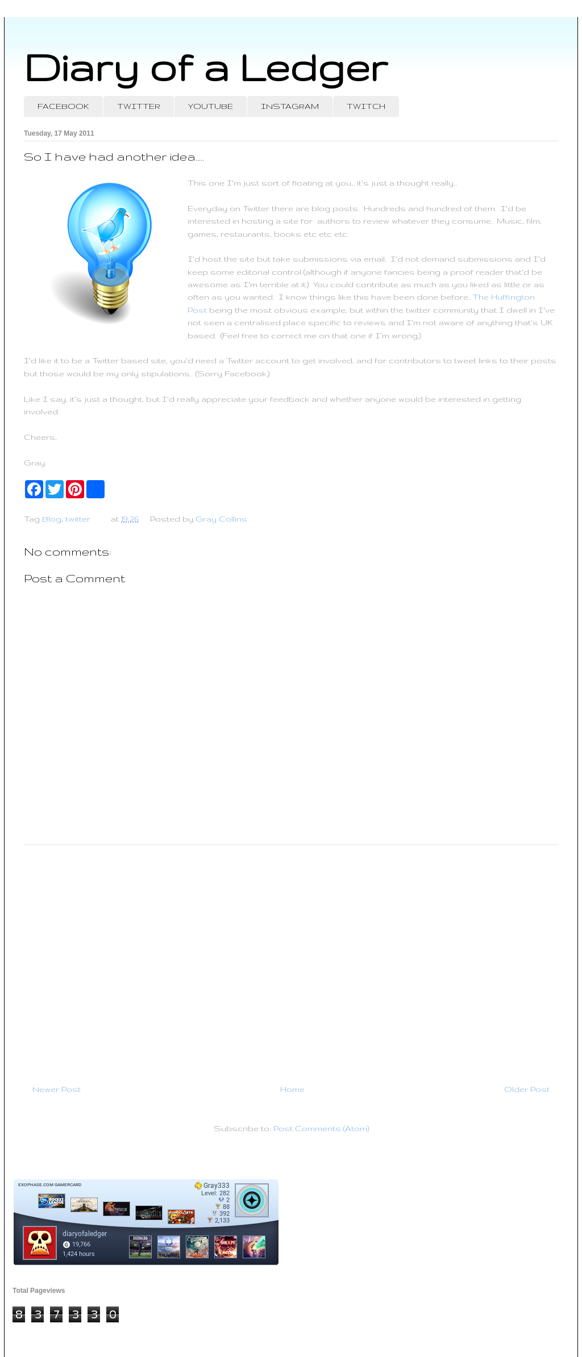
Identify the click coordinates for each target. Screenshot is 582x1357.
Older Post (527, 1089)
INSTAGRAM (290, 106)
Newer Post (56, 1089)
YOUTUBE (210, 106)
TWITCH (366, 106)
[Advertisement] (291, 959)
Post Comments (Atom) (321, 1128)
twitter (77, 518)
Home (292, 1089)
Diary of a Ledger (206, 67)
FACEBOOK (63, 106)
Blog (51, 518)
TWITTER (138, 106)
